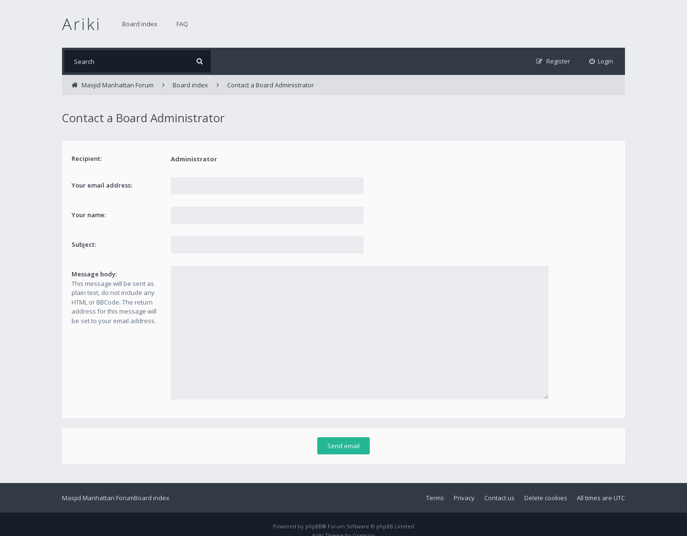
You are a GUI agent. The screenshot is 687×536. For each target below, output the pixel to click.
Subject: (84, 244)
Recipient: (87, 158)
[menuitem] (601, 61)
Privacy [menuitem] (464, 484)
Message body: (94, 274)
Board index (139, 24)
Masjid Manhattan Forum (98, 484)
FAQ (182, 24)
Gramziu (364, 521)
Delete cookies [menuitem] (545, 484)
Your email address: (102, 185)
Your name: (89, 214)
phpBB (313, 512)
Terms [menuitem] (435, 484)
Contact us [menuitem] (499, 484)
